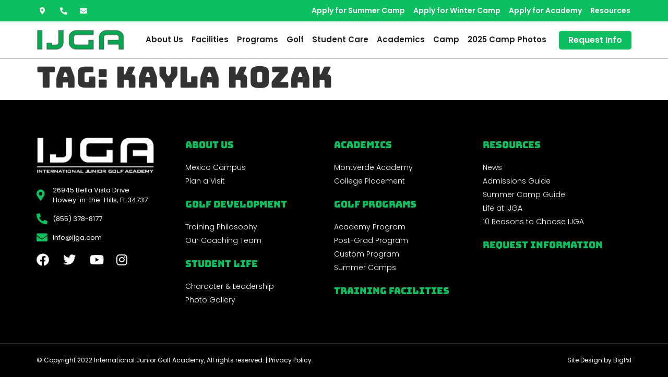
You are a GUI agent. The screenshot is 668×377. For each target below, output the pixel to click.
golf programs (375, 204)
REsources (512, 145)
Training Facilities (391, 291)
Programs (257, 39)
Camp (446, 39)
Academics (401, 39)
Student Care (340, 39)
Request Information (543, 245)
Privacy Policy (290, 360)
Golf (295, 39)
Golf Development (236, 204)
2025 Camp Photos (507, 39)
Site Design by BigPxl (599, 360)
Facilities (210, 39)
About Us (164, 39)
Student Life (221, 264)
